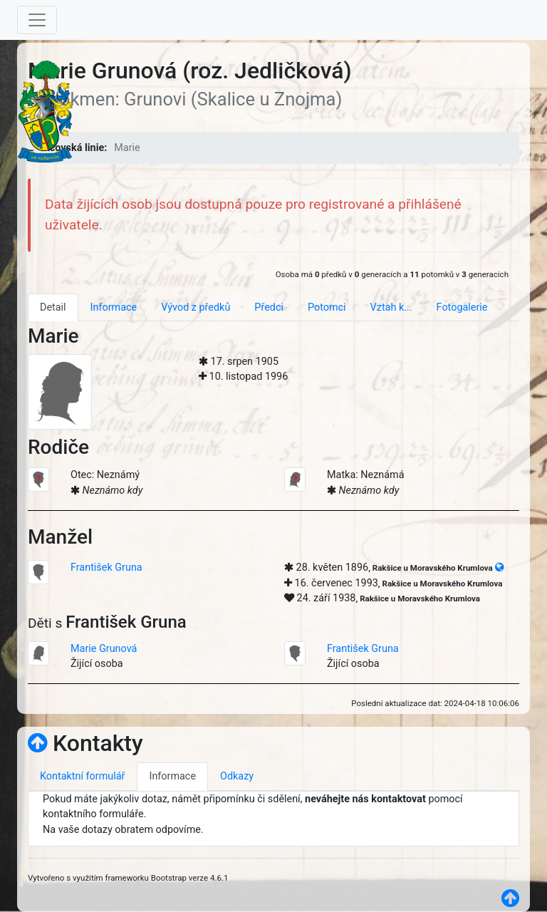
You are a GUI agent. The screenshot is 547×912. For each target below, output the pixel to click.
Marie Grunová (104, 649)
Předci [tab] (268, 307)
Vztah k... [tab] (391, 307)
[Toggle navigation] (37, 20)
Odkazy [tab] (237, 776)
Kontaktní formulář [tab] (82, 776)
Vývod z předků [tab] (195, 307)
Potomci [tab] (327, 307)
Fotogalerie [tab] (462, 307)
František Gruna (106, 567)
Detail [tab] (53, 307)
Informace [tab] (113, 307)
